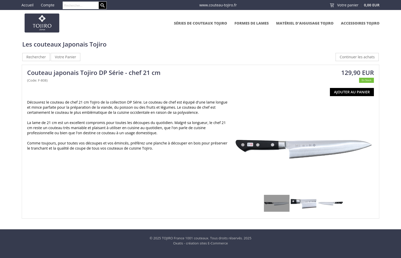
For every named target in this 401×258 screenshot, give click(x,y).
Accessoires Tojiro (360, 23)
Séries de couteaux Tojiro (200, 23)
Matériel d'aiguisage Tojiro (305, 23)
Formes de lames (252, 23)
